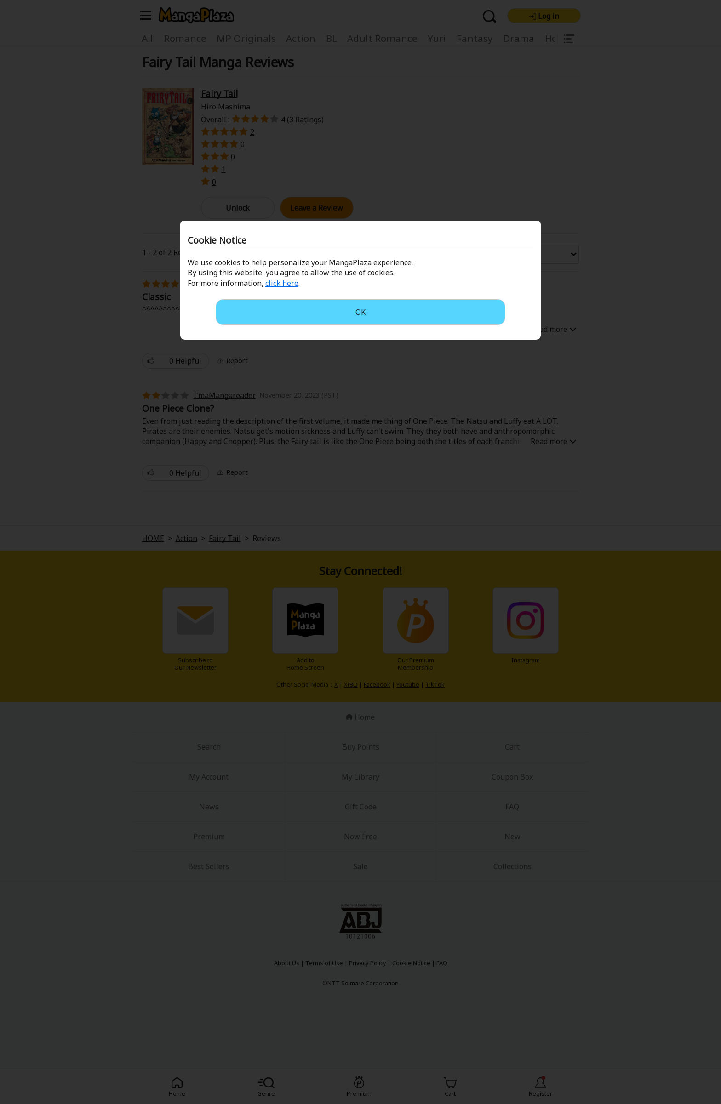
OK (360, 312)
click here (281, 283)
